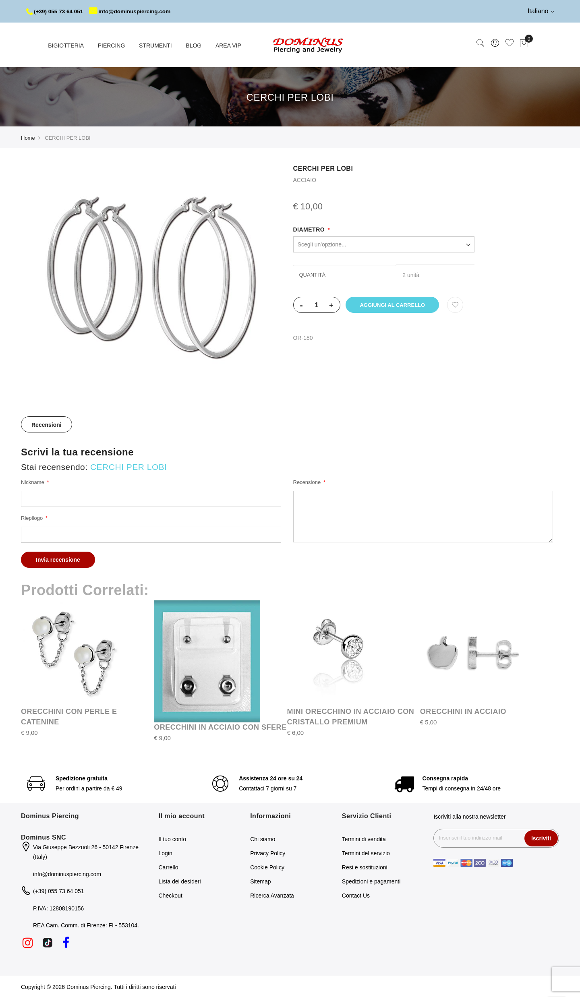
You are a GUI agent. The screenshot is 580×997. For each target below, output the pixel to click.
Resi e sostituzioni (364, 866)
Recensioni (46, 424)
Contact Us (356, 895)
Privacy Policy (267, 852)
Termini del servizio (366, 852)
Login (165, 852)
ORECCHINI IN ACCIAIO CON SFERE (220, 726)
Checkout (170, 895)
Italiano (541, 11)
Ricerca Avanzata (272, 895)
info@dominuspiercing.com (133, 11)
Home (28, 137)
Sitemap (260, 880)
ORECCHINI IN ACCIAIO (463, 711)
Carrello (168, 866)
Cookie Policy (267, 866)
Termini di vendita (364, 838)
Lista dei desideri (180, 880)
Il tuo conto (172, 838)
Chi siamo (262, 838)
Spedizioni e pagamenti (371, 880)
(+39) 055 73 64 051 (55, 11)
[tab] (46, 424)
